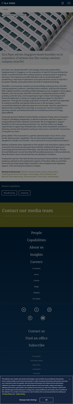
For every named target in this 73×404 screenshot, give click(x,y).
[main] (36, 390)
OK (46, 400)
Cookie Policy (20, 394)
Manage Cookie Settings (28, 400)
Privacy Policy (7, 394)
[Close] (69, 379)
